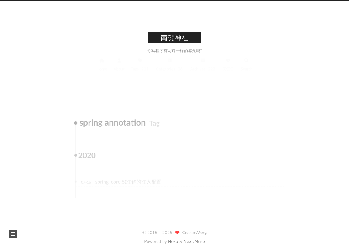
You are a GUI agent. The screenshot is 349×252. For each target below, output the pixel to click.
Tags (140, 68)
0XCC (228, 68)
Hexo (173, 241)
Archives (203, 68)
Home (101, 68)
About (119, 68)
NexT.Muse (194, 241)
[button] (13, 234)
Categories (170, 68)
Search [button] (247, 68)
